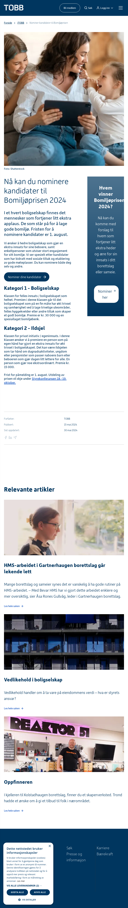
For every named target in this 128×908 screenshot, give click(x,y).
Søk (69, 847)
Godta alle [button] (17, 892)
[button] (28, 885)
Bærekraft (105, 853)
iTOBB (20, 22)
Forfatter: (9, 418)
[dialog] (28, 874)
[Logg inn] (104, 8)
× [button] (49, 846)
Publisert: (9, 424)
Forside (8, 22)
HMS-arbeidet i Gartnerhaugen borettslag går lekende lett (54, 568)
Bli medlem (70, 8)
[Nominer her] (106, 294)
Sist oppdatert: (12, 430)
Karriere (103, 847)
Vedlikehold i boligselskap (33, 679)
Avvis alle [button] (40, 892)
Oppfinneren (18, 782)
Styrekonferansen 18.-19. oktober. (35, 380)
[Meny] (120, 8)
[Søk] (88, 8)
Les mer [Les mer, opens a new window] (21, 881)
